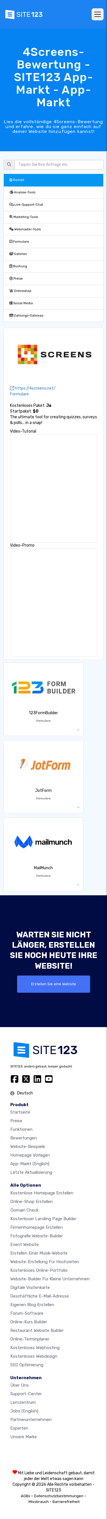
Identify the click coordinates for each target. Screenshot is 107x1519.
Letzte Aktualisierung (31, 1172)
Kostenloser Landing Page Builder (43, 1218)
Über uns (19, 1385)
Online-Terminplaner (29, 1339)
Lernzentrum (23, 1402)
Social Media (21, 303)
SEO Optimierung (26, 1364)
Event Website (24, 1244)
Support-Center (26, 1393)
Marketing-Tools (23, 217)
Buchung (18, 266)
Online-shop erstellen (31, 1201)
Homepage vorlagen (30, 1155)
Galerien (18, 254)
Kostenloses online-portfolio (39, 1270)
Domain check (24, 1210)
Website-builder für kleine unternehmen (50, 1278)
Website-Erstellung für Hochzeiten (44, 1261)
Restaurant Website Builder (37, 1330)
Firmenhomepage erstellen (36, 1227)
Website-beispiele (27, 1146)
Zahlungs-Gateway (26, 315)
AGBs (25, 1496)
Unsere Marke (23, 1436)
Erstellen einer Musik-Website (39, 1253)
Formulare (19, 242)
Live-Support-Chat (26, 205)
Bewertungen (23, 1138)
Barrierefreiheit (66, 1502)
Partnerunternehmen (31, 1419)
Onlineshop (20, 291)
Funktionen (21, 1129)
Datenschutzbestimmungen (58, 1496)
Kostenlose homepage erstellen (41, 1193)
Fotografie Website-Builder (36, 1236)
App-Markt (29, 1163)
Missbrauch (39, 1502)
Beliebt (16, 180)
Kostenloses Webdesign (33, 1356)
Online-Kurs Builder (28, 1321)
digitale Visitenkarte (30, 1287)
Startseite (20, 1112)
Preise (16, 278)
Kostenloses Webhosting (35, 1347)
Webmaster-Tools (25, 229)
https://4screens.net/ (33, 388)
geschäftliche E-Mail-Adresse (39, 1296)
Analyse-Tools (22, 192)
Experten (19, 1428)
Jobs (24, 1411)
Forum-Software (26, 1313)
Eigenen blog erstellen (32, 1304)
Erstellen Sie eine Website (53, 984)
